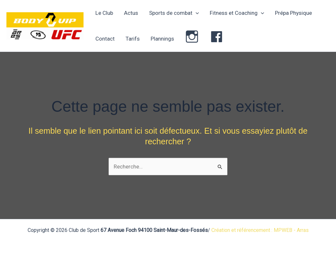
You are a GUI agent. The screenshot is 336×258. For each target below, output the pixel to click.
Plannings (162, 38)
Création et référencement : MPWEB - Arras (260, 230)
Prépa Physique (293, 13)
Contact (105, 38)
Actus (131, 13)
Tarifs (133, 38)
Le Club (104, 13)
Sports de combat (174, 13)
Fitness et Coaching (237, 13)
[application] (195, 13)
